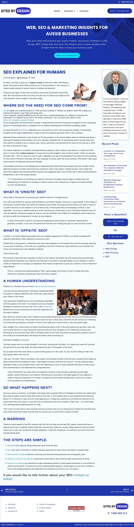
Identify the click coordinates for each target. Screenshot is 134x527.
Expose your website (16, 463)
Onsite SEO (47, 307)
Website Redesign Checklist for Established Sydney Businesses (113, 183)
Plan (9, 450)
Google (6, 111)
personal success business (45, 286)
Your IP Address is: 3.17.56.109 (12, 525)
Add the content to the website (20, 459)
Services (69, 11)
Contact (84, 11)
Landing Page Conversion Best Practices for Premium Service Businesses (114, 200)
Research (11, 446)
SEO (9, 179)
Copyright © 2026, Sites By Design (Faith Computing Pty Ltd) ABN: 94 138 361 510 (104, 525)
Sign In (5, 2)
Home (57, 11)
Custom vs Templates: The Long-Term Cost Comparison (114, 153)
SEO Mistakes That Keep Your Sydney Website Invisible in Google (115, 167)
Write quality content (16, 454)
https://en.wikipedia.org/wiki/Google (18, 120)
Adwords (24, 130)
